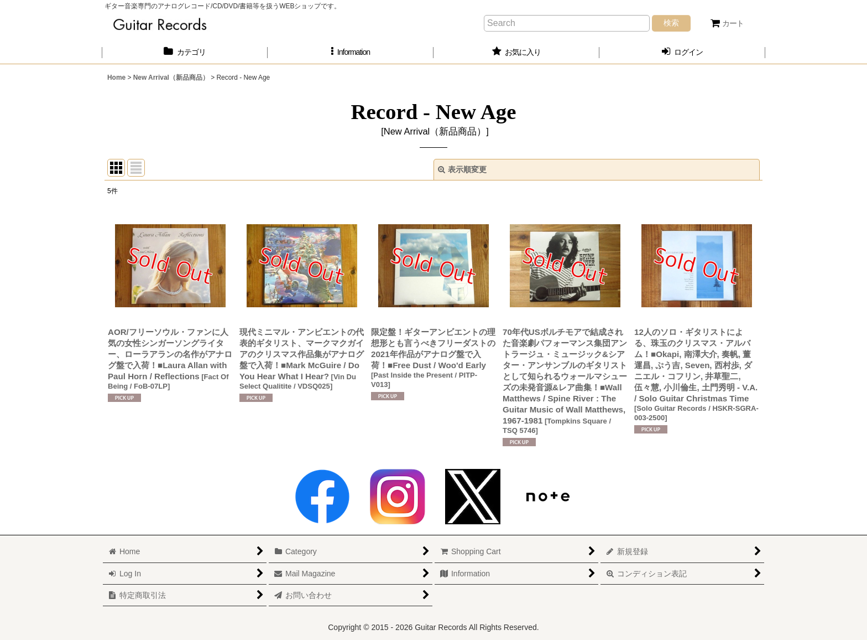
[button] (350, 52)
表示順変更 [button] (462, 169)
